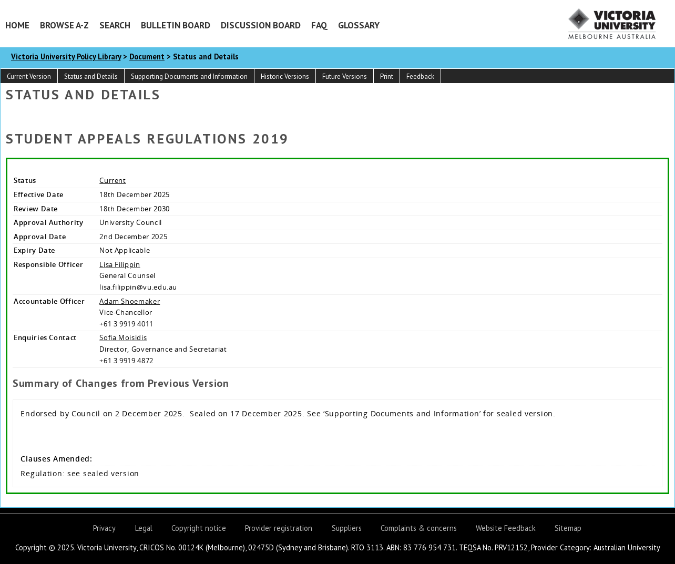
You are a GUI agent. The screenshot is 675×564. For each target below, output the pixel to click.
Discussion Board (261, 25)
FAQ (319, 25)
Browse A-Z (64, 25)
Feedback (420, 76)
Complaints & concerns (419, 528)
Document (147, 56)
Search (114, 25)
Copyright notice (198, 528)
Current (112, 180)
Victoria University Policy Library (66, 56)
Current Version (29, 76)
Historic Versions (285, 76)
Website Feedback (506, 528)
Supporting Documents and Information (189, 76)
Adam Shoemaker (129, 301)
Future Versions (344, 76)
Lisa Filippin (119, 264)
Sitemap (568, 528)
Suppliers (347, 528)
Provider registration (278, 528)
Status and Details (91, 76)
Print (386, 76)
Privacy (104, 528)
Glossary (359, 25)
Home (17, 25)
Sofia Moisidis (123, 337)
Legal (143, 528)
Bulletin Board (175, 25)
